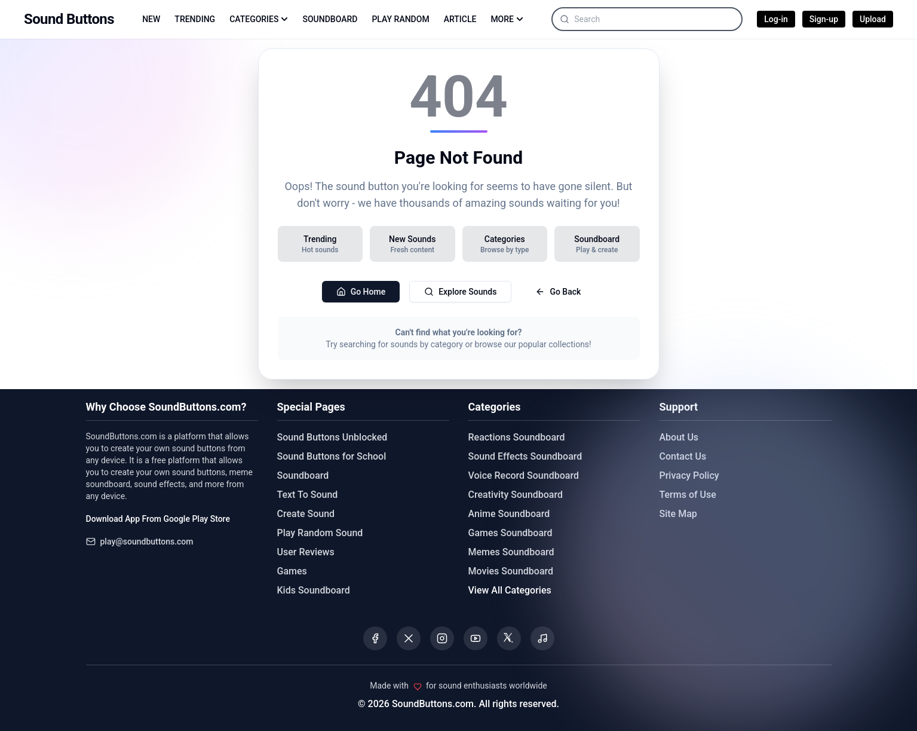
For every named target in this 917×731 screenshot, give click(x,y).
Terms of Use (688, 494)
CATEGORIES (258, 19)
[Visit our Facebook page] (375, 638)
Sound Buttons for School (332, 456)
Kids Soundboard (313, 590)
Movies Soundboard (511, 571)
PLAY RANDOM (400, 19)
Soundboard (303, 475)
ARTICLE (460, 19)
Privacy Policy (689, 475)
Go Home (361, 291)
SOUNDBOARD (329, 19)
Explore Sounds (460, 291)
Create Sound (306, 513)
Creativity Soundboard (515, 494)
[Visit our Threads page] (509, 638)
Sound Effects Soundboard (525, 456)
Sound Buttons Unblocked (332, 437)
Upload (873, 19)
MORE (506, 19)
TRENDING (194, 19)
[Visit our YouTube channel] (475, 638)
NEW (151, 19)
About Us (679, 437)
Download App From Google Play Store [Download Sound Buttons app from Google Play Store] (158, 519)
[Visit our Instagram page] (442, 638)
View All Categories (509, 590)
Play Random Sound (320, 533)
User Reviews (306, 552)
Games (292, 571)
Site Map (678, 513)
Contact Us (683, 456)
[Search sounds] (657, 19)
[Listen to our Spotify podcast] (542, 638)
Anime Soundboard (509, 513)
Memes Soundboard (511, 552)
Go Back (558, 291)
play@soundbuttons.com (147, 541)
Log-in (776, 19)
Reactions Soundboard (516, 437)
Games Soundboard (510, 533)
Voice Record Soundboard (523, 475)
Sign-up (823, 19)
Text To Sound (307, 494)
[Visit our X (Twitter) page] (409, 638)
